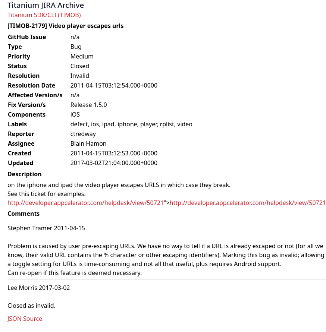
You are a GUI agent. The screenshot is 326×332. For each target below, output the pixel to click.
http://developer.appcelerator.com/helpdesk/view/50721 (85, 203)
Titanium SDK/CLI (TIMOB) (44, 15)
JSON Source (24, 318)
